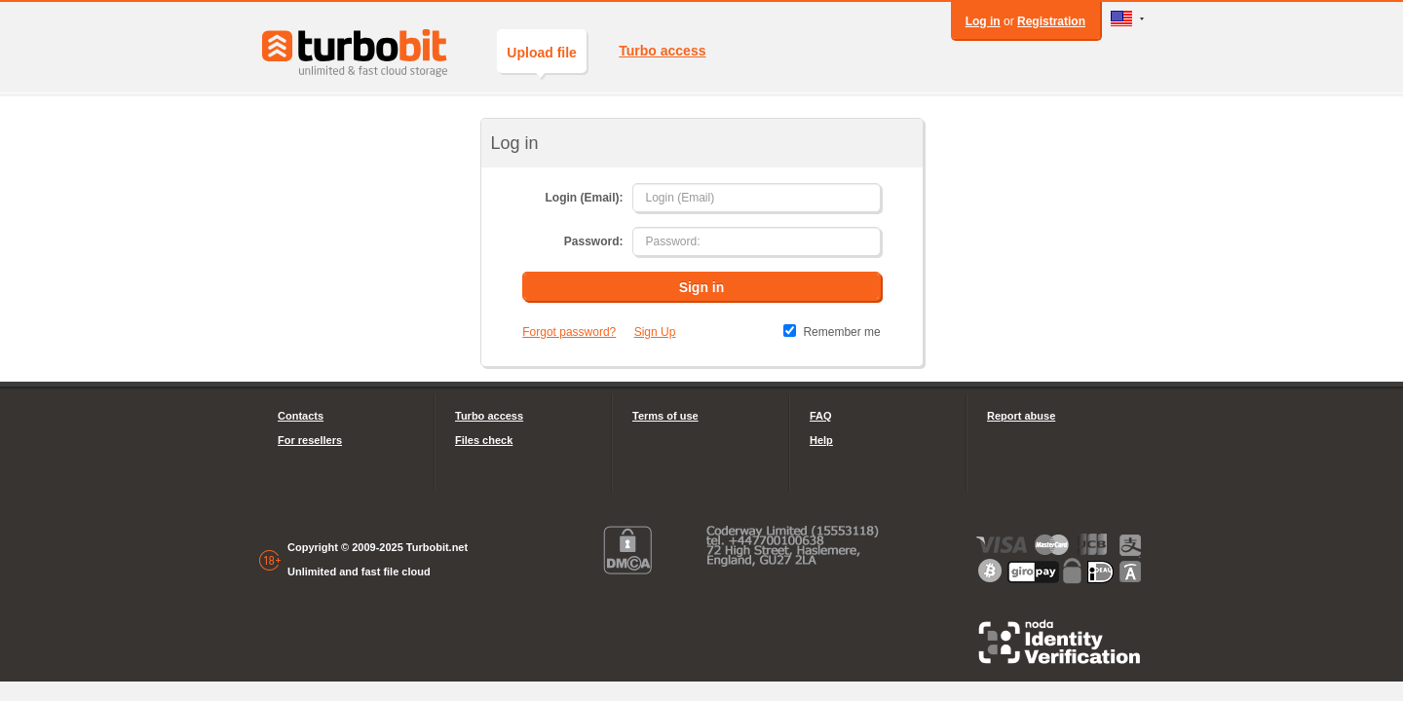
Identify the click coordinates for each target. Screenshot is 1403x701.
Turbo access (662, 50)
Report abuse (1021, 416)
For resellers (310, 440)
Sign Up (655, 332)
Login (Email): (584, 197)
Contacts (300, 416)
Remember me (841, 332)
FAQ (821, 416)
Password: (594, 241)
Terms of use (665, 416)
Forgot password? (569, 332)
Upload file (542, 59)
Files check (483, 440)
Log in (983, 21)
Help (821, 440)
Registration (1051, 21)
